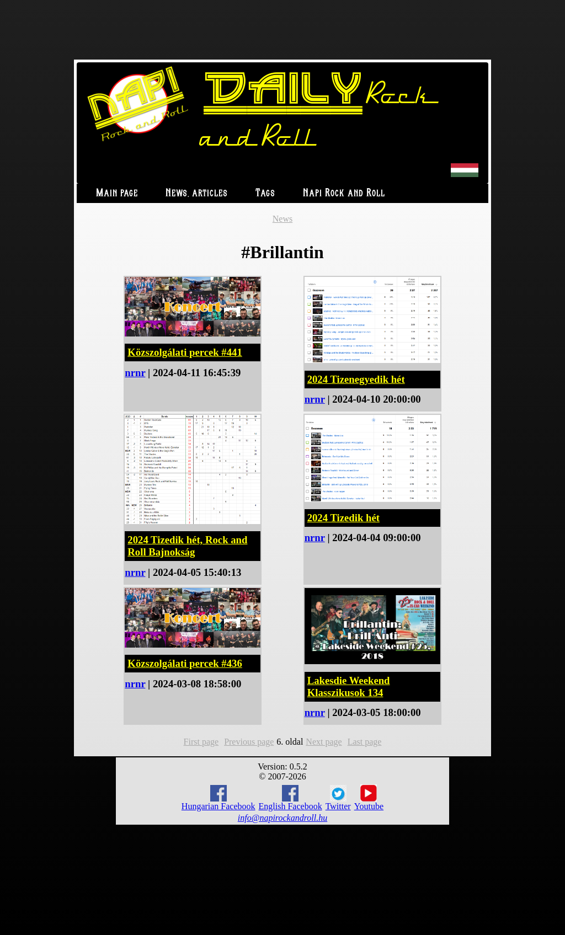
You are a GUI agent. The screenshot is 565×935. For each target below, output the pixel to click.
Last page (365, 741)
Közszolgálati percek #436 (184, 663)
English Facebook (290, 798)
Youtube (369, 797)
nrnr (135, 372)
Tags (265, 193)
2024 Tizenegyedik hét (356, 379)
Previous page (249, 741)
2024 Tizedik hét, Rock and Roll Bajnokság (187, 546)
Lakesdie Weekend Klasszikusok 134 (348, 686)
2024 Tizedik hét (343, 517)
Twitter (338, 798)
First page (201, 741)
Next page (324, 741)
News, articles (197, 193)
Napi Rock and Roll (344, 193)
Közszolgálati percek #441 (184, 352)
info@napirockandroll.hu (282, 817)
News (282, 218)
